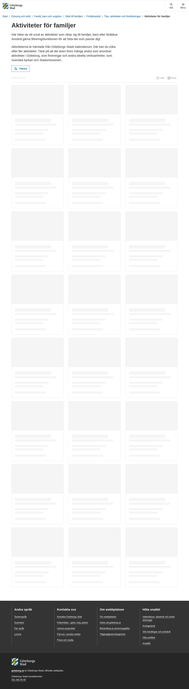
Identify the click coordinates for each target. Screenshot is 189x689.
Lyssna (17, 634)
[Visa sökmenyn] (171, 6)
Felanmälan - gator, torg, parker (72, 622)
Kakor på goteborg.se (110, 622)
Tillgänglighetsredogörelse (112, 634)
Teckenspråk (20, 617)
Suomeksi (19, 622)
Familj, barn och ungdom (48, 16)
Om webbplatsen (108, 617)
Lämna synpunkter (66, 628)
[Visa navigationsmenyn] (183, 6)
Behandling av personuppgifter (115, 628)
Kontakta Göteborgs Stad (69, 617)
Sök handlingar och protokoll (156, 632)
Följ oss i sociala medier (69, 634)
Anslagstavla (149, 626)
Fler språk (19, 628)
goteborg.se (17, 670)
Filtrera (20, 68)
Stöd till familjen (74, 16)
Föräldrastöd (93, 16)
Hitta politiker (149, 637)
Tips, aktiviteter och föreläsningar (122, 16)
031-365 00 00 (18, 680)
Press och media (65, 640)
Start (5, 16)
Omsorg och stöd (20, 16)
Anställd (146, 643)
